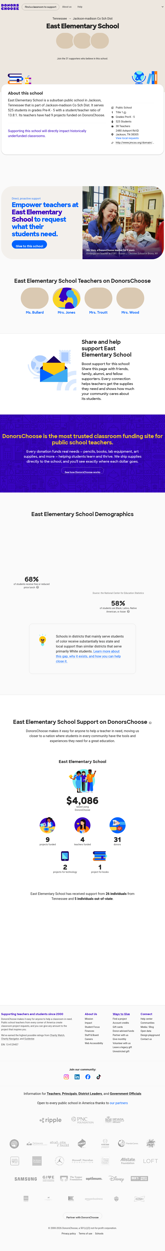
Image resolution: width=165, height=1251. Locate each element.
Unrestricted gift (121, 1058)
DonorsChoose (10, 7)
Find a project (120, 1025)
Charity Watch (57, 1041)
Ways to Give (121, 1020)
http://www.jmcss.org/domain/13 (135, 142)
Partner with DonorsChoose (82, 1219)
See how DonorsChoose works (82, 477)
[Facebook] (88, 1083)
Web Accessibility (94, 1049)
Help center (146, 1025)
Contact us (146, 1045)
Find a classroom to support (40, 6)
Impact (47, 165)
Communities (147, 1029)
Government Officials (125, 1100)
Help (80, 6)
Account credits (121, 1029)
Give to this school (31, 245)
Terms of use (85, 1237)
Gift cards (118, 1033)
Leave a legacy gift (122, 1053)
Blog (151, 1033)
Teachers (88, 165)
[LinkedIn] (77, 1083)
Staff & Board (92, 1041)
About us (67, 6)
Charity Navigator (10, 1045)
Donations (132, 165)
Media (144, 1033)
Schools (99, 1237)
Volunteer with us (122, 1049)
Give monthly (119, 1045)
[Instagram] (66, 1083)
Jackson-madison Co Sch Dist (93, 18)
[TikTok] (98, 1083)
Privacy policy (69, 1237)
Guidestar (29, 1045)
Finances (89, 1037)
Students (110, 165)
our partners (119, 1109)
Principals (69, 1100)
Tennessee (59, 18)
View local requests (127, 138)
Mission (89, 1025)
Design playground (150, 1041)
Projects (67, 165)
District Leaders (90, 1100)
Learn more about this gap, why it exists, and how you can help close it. (88, 663)
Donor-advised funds (123, 1037)
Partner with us (120, 1041)
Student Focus (92, 1033)
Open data (146, 1037)
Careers (89, 1045)
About (30, 165)
